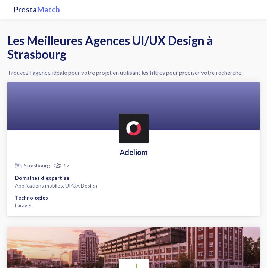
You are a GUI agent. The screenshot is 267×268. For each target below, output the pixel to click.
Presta (36, 9)
